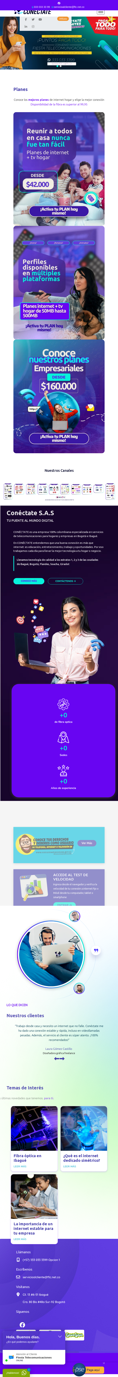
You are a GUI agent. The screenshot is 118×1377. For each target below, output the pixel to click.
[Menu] (101, 11)
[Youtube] (40, 19)
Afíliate (63, 18)
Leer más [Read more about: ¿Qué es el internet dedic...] (69, 1166)
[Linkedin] (26, 26)
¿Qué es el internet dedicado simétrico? (81, 1158)
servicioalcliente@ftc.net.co (69, 7)
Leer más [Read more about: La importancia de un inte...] (20, 1239)
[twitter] (33, 19)
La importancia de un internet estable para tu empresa (33, 1228)
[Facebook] (59, 3)
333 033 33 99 (42, 7)
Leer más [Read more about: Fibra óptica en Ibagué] (20, 1166)
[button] (57, 66)
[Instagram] (33, 26)
